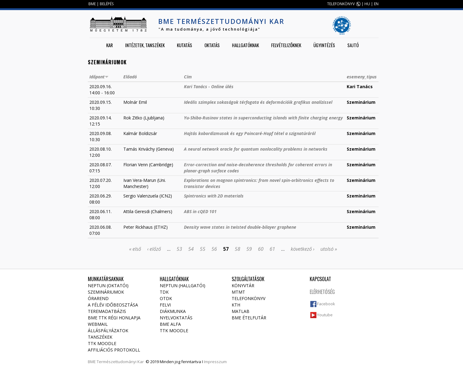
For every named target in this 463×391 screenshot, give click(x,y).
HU (367, 3)
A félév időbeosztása (113, 305)
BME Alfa (170, 324)
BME (92, 3)
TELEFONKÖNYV (341, 3)
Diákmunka (173, 311)
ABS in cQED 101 (200, 211)
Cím (188, 77)
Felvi (165, 305)
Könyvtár (243, 285)
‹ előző (154, 249)
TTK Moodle (102, 343)
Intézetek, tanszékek (145, 45)
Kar (109, 45)
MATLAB (240, 311)
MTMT (238, 292)
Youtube (325, 315)
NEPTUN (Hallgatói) (182, 285)
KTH (236, 305)
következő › (302, 249)
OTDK (166, 298)
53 (179, 249)
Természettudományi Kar (120, 361)
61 (272, 249)
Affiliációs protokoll (114, 350)
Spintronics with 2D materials (214, 196)
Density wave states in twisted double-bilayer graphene (240, 227)
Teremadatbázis (107, 311)
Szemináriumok (106, 292)
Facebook (326, 303)
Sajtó (353, 45)
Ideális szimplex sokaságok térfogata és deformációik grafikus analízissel (258, 102)
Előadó (130, 77)
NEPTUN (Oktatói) (108, 285)
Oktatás (212, 45)
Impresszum (215, 361)
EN (376, 3)
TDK (164, 292)
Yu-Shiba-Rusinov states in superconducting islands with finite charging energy (263, 118)
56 (214, 249)
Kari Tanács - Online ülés (208, 86)
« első (135, 249)
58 (237, 249)
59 (249, 249)
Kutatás (184, 45)
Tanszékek (100, 337)
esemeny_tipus (362, 77)
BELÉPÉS (107, 3)
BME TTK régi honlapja (114, 318)
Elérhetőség (322, 291)
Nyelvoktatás (176, 318)
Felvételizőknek (286, 45)
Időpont (99, 77)
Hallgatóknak (245, 45)
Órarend (98, 298)
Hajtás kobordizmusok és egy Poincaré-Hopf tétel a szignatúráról (250, 133)
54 (191, 249)
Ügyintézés (324, 45)
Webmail (98, 324)
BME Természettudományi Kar (221, 21)
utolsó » (328, 249)
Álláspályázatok (108, 330)
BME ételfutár (249, 318)
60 (260, 249)
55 (202, 249)
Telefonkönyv (248, 298)
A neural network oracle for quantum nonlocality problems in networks (255, 149)
